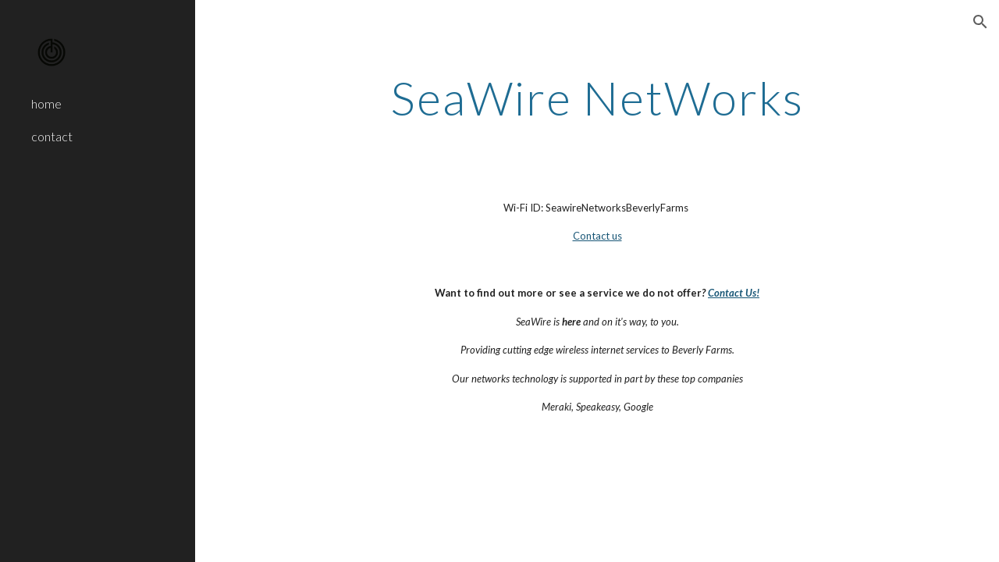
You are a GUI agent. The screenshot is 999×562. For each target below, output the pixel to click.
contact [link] (52, 136)
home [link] (46, 103)
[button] (980, 22)
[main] (596, 98)
